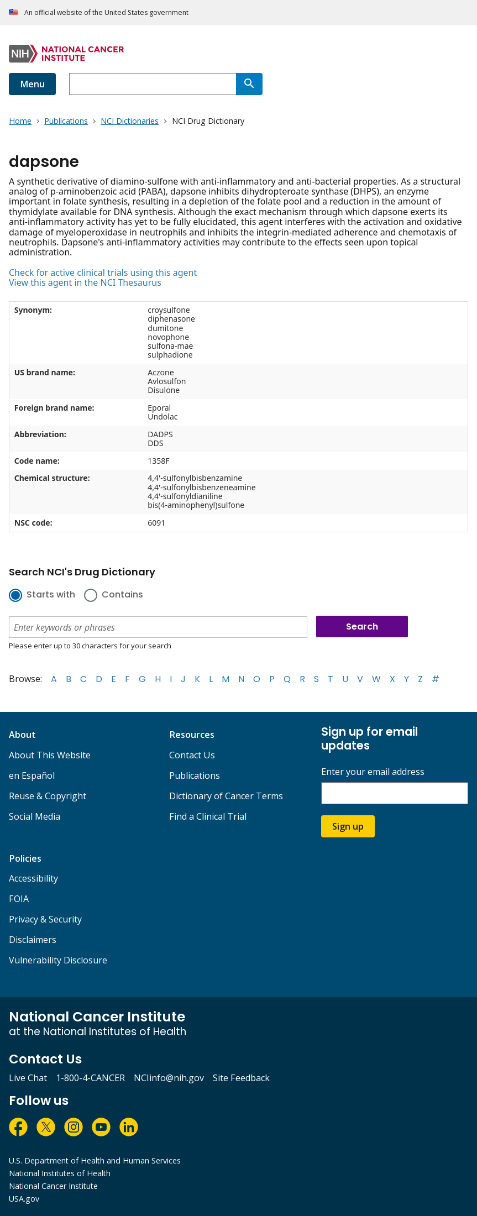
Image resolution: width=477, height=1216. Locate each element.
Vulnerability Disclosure (58, 960)
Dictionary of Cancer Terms (226, 796)
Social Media (34, 816)
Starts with (51, 595)
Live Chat (28, 1078)
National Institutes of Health (60, 1173)
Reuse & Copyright (47, 796)
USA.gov (24, 1198)
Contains (122, 595)
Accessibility (33, 878)
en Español (32, 775)
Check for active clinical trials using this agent (103, 272)
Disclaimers (32, 940)
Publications (194, 775)
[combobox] (152, 84)
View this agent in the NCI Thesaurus (85, 282)
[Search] (249, 84)
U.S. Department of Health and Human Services (95, 1160)
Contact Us (192, 755)
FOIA (19, 899)
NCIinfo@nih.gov (169, 1078)
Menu (32, 84)
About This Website (50, 755)
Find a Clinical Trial (208, 816)
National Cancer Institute (53, 1186)
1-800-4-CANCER (90, 1078)
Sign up (348, 826)
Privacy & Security (45, 919)
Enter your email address (372, 772)
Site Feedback (241, 1078)
